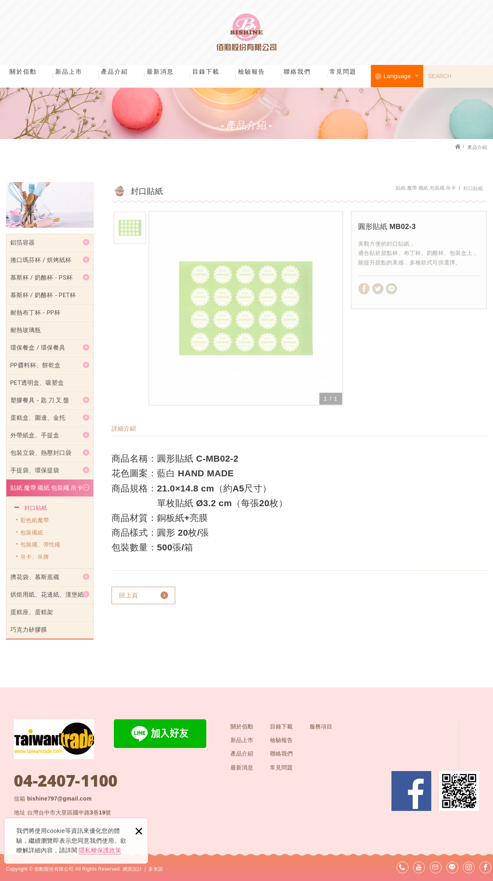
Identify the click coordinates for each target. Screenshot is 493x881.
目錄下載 (205, 71)
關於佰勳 (23, 71)
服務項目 (320, 726)
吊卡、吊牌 (34, 557)
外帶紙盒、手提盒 (34, 435)
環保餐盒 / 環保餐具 (37, 347)
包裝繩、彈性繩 (40, 544)
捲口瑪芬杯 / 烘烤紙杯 (40, 260)
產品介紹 (114, 71)
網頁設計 (132, 869)
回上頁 (128, 595)
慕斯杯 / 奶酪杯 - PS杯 (41, 277)
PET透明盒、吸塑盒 (37, 382)
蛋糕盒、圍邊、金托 (37, 417)
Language (401, 75)
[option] (245, 308)
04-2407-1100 (65, 781)
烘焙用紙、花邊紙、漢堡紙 (47, 594)
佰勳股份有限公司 (246, 32)
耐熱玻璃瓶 (25, 330)
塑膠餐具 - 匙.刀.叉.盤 (39, 400)
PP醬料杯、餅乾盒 (35, 365)
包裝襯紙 (31, 532)
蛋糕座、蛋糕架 (31, 612)
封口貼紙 (35, 508)
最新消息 (160, 71)
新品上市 (68, 71)
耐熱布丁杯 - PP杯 (35, 312)
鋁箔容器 (22, 242)
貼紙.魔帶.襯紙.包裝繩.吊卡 (46, 487)
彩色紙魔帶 (34, 520)
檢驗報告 (251, 71)
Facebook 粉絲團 (411, 791)
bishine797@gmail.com (59, 798)
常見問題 (342, 71)
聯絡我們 (297, 71)
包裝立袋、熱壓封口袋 (41, 452)
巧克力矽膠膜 (28, 629)
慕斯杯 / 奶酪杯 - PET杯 (43, 295)
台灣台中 (69, 812)
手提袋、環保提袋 (34, 470)
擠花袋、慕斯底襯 (34, 577)
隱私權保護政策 (100, 850)
